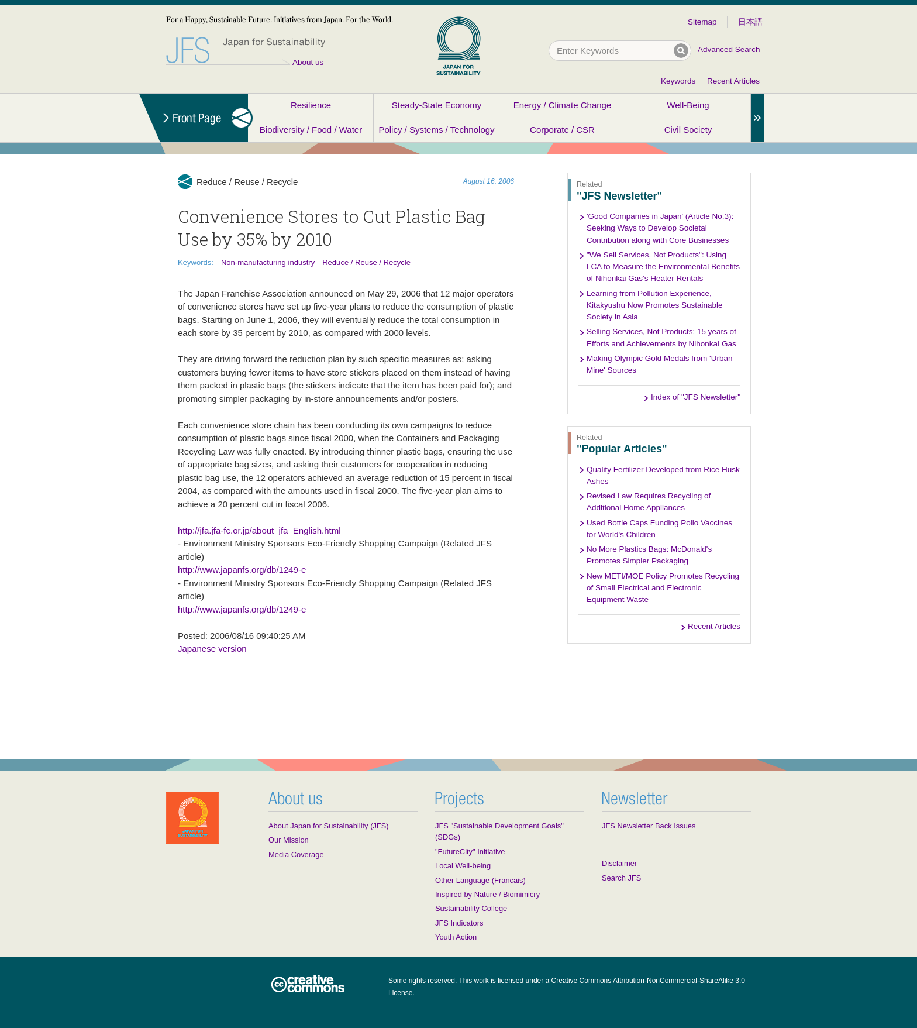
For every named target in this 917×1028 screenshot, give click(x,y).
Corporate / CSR (562, 130)
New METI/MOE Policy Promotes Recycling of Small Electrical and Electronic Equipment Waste (663, 588)
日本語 (750, 22)
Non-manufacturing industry (268, 262)
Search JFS (621, 878)
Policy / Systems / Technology (436, 130)
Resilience (311, 105)
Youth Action (456, 937)
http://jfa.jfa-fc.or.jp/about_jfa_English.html (259, 530)
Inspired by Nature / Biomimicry (487, 894)
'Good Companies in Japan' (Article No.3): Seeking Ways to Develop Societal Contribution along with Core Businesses (660, 228)
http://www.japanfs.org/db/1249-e (242, 570)
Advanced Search (729, 49)
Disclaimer (619, 863)
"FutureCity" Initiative (470, 851)
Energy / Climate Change (562, 105)
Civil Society (688, 130)
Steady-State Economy (436, 105)
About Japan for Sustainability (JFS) (328, 825)
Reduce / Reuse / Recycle (366, 262)
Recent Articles (733, 81)
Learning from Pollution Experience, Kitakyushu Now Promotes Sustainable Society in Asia (655, 305)
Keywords (678, 81)
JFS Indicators (459, 923)
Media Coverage (296, 854)
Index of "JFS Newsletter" (695, 397)
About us (307, 62)
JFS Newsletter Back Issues (648, 825)
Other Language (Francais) (480, 880)
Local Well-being (463, 865)
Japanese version (212, 649)
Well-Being (688, 105)
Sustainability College (471, 908)
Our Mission (288, 840)
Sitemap (702, 22)
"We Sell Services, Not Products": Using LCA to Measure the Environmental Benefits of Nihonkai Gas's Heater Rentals (663, 266)
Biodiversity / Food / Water (311, 130)
